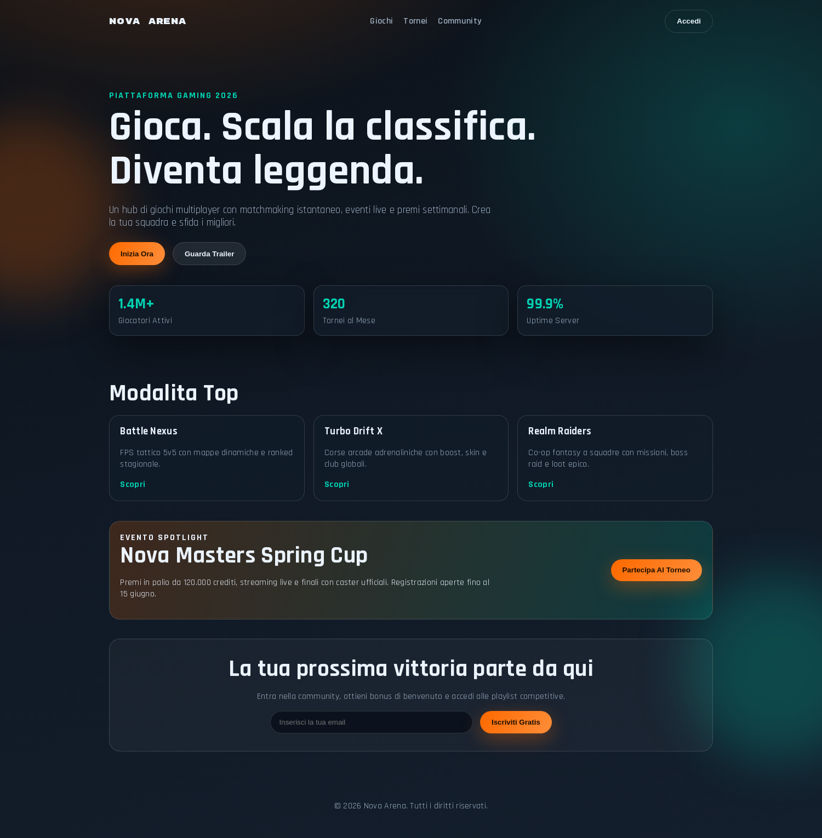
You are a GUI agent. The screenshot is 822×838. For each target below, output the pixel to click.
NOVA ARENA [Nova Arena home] (147, 21)
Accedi (689, 21)
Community (459, 21)
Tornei (415, 21)
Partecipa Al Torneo (656, 585)
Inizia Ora (137, 254)
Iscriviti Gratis (516, 737)
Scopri (132, 499)
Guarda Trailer (209, 254)
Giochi (381, 21)
